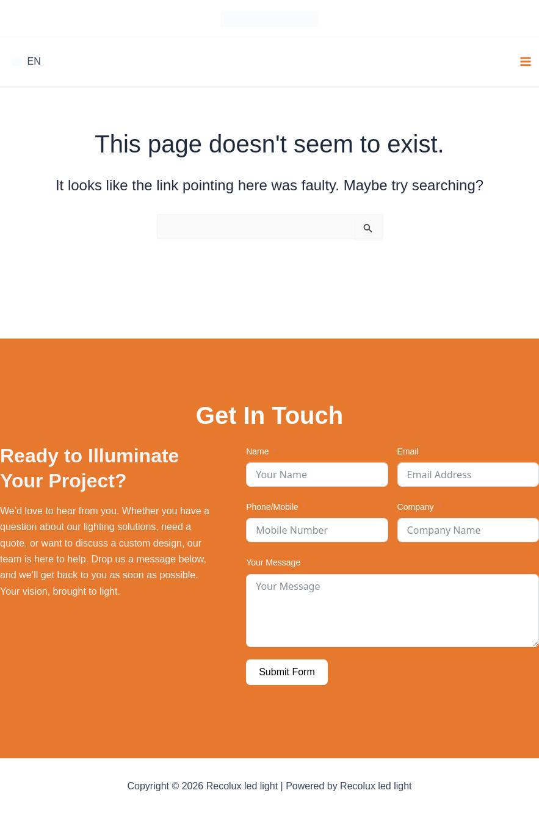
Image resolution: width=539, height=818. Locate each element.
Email (408, 449)
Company (415, 506)
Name (257, 449)
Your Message (273, 561)
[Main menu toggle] (525, 59)
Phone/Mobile (272, 506)
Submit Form (287, 670)
